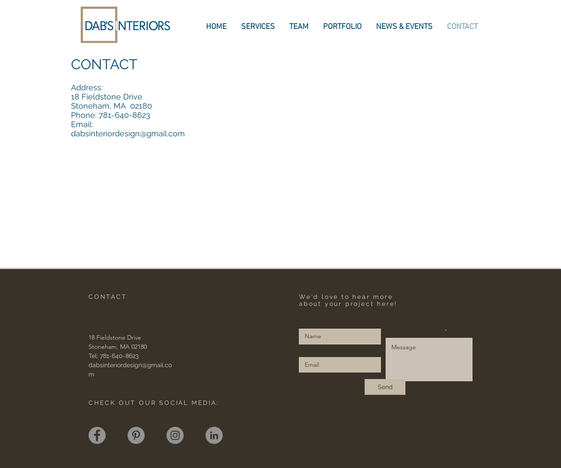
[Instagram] (175, 435)
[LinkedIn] (214, 435)
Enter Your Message (414, 332)
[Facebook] (97, 435)
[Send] (385, 387)
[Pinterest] (136, 435)
